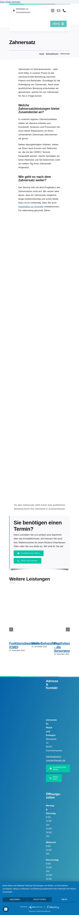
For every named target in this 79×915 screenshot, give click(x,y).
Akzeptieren (39, 899)
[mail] (58, 10)
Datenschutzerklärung (43, 911)
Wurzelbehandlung (45, 643)
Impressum (32, 911)
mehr (64, 899)
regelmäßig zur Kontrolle (30, 206)
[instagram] (52, 10)
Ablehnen (15, 899)
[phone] (64, 10)
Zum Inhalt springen (10, 2)
